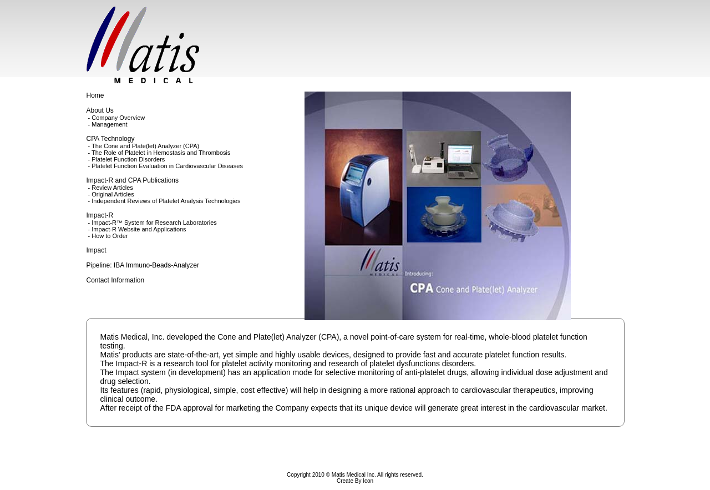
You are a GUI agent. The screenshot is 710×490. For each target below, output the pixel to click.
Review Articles (112, 187)
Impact (96, 250)
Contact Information (116, 280)
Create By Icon (355, 481)
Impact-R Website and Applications (139, 229)
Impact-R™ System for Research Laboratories (154, 222)
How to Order (110, 236)
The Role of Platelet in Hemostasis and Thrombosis (161, 152)
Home (95, 95)
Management (109, 124)
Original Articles (113, 194)
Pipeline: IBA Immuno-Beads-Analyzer (143, 265)
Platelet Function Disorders (128, 159)
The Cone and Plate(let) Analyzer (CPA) (145, 146)
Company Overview (118, 117)
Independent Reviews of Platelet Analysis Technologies (166, 201)
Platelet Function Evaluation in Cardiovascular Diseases (167, 166)
